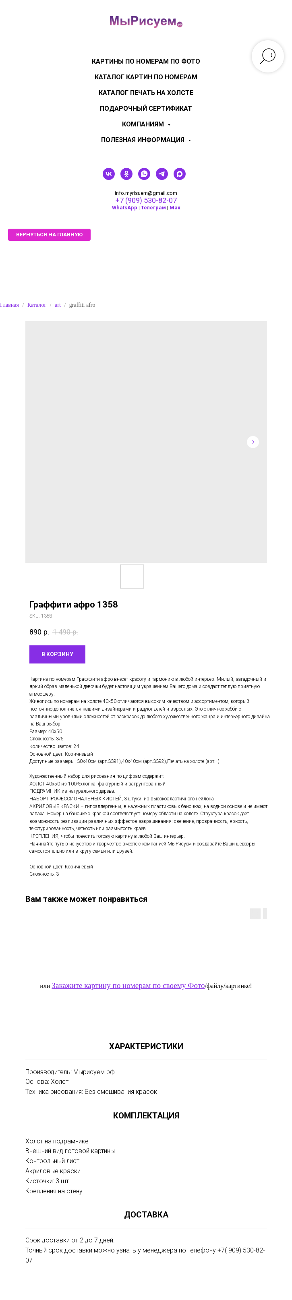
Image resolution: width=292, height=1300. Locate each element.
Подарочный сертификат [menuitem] (146, 108)
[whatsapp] (144, 177)
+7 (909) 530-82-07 (146, 200)
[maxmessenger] (180, 177)
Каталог (36, 305)
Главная (9, 305)
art (58, 305)
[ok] (126, 177)
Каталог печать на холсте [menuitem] (146, 93)
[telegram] (162, 177)
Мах (175, 208)
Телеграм (153, 208)
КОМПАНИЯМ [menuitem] (144, 124)
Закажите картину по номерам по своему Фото (128, 985)
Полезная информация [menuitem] (143, 140)
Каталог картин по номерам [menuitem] (146, 77)
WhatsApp (124, 208)
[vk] (109, 177)
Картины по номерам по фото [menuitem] (146, 61)
